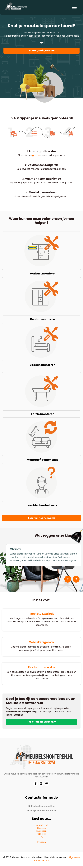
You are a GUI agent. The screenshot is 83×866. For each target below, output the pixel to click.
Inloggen (41, 842)
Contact (41, 834)
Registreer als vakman (41, 722)
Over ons (41, 828)
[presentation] (67, 579)
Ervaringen (41, 831)
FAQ (42, 837)
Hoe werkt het (41, 825)
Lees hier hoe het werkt (41, 518)
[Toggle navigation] (74, 7)
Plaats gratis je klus (41, 51)
